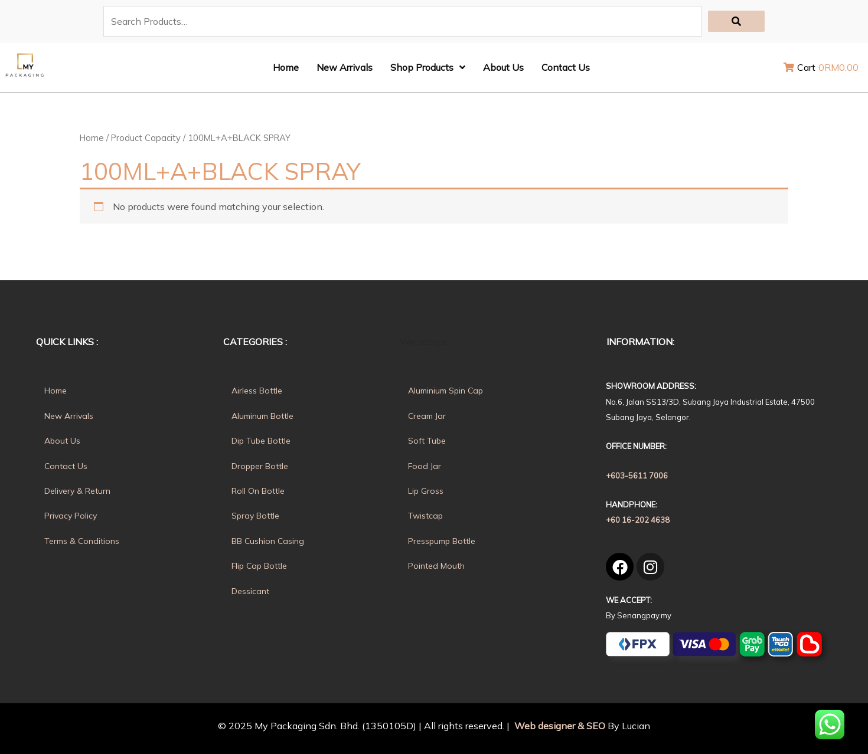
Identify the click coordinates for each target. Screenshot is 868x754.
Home (92, 137)
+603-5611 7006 (637, 475)
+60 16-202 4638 (638, 519)
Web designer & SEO (558, 726)
